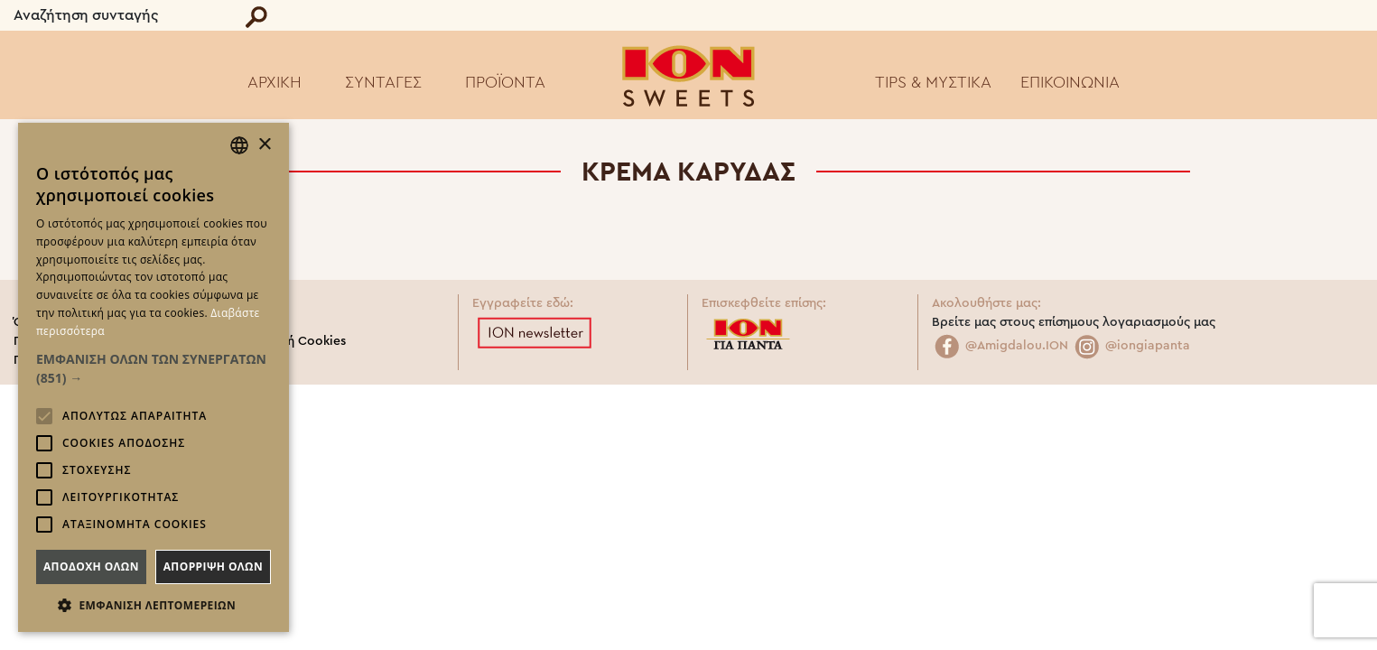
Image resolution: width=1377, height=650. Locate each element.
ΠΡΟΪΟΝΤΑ (505, 82)
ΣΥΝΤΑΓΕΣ (383, 82)
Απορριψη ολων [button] (213, 566)
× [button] (264, 145)
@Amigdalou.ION (1000, 345)
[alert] (153, 377)
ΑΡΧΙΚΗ (274, 82)
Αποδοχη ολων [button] (91, 566)
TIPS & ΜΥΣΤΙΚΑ (933, 82)
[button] (153, 368)
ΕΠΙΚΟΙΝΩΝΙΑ (1070, 82)
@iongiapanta (1131, 345)
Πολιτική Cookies (294, 341)
